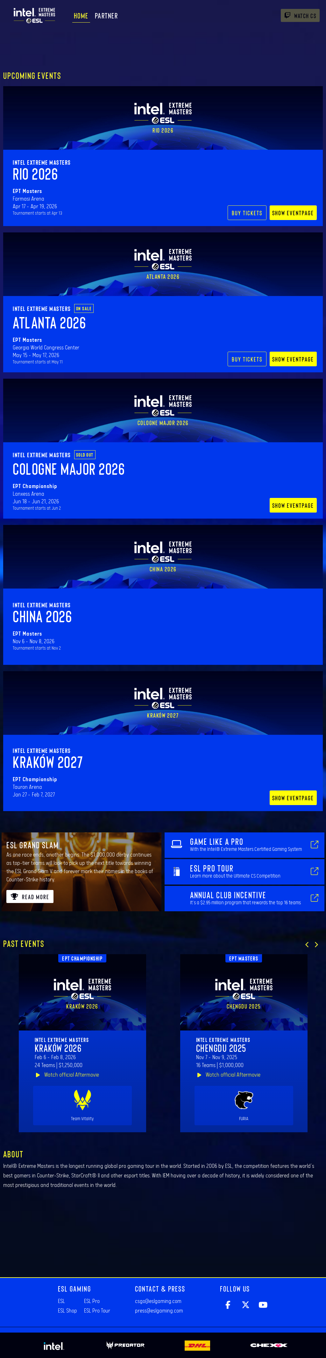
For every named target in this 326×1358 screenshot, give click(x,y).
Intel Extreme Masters (42, 162)
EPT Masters (244, 958)
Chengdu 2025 (221, 1048)
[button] (307, 944)
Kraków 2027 (48, 761)
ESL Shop (67, 1311)
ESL (61, 1301)
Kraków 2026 (58, 1048)
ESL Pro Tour (97, 1311)
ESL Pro (92, 1301)
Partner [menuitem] (106, 15)
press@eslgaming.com (159, 1311)
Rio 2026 (35, 173)
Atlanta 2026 (49, 322)
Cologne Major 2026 (69, 468)
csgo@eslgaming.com (158, 1301)
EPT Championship (82, 958)
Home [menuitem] (81, 15)
